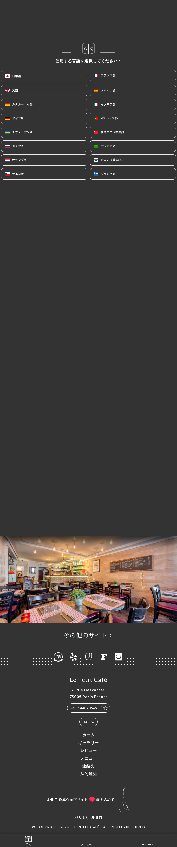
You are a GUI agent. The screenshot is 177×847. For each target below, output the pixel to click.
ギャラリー (88, 742)
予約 (28, 840)
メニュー (88, 758)
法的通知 (88, 773)
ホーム (88, 734)
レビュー (88, 750)
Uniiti (96, 817)
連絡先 (88, 766)
